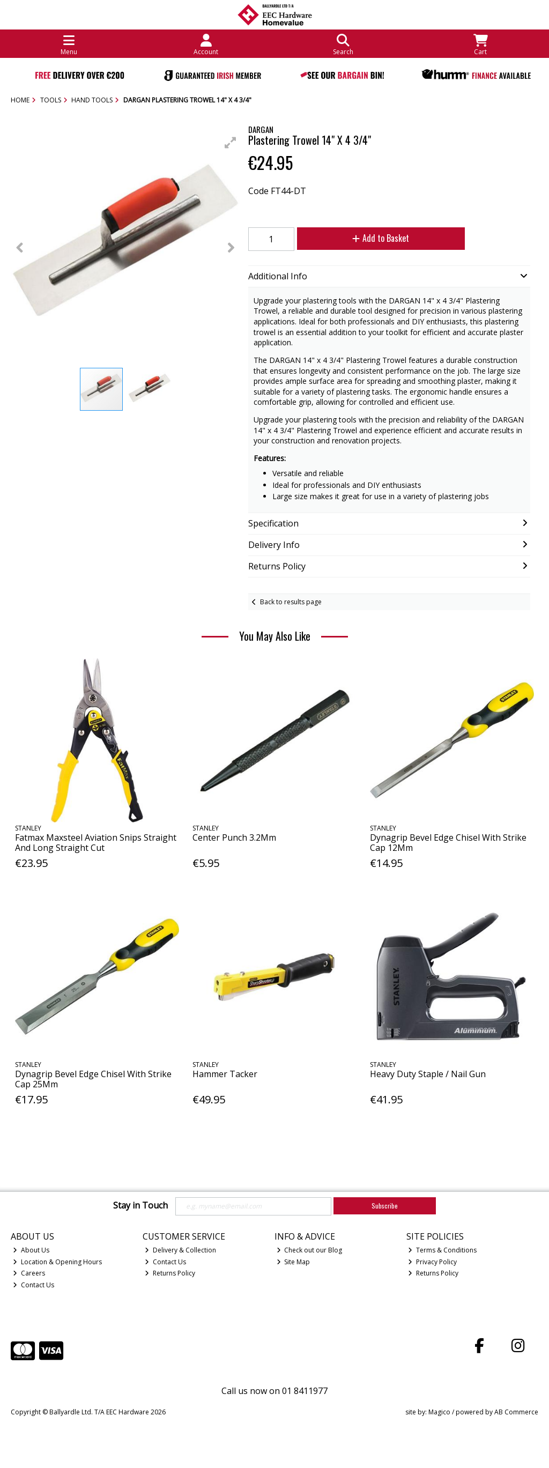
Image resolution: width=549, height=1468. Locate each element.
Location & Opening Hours (57, 1261)
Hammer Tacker (224, 1074)
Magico (439, 1412)
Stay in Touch (140, 1205)
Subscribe (385, 1205)
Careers (29, 1273)
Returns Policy (170, 1273)
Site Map (293, 1261)
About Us (31, 1250)
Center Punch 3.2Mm (234, 837)
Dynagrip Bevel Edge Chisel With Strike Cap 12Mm (448, 843)
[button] (230, 142)
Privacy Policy (432, 1261)
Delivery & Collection (180, 1250)
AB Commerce (516, 1412)
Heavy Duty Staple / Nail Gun (428, 1074)
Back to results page (291, 601)
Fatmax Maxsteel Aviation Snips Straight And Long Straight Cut (95, 843)
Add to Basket (380, 238)
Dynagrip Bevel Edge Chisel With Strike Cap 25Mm (93, 1079)
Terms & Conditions (442, 1250)
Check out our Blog (310, 1250)
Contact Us (33, 1284)
